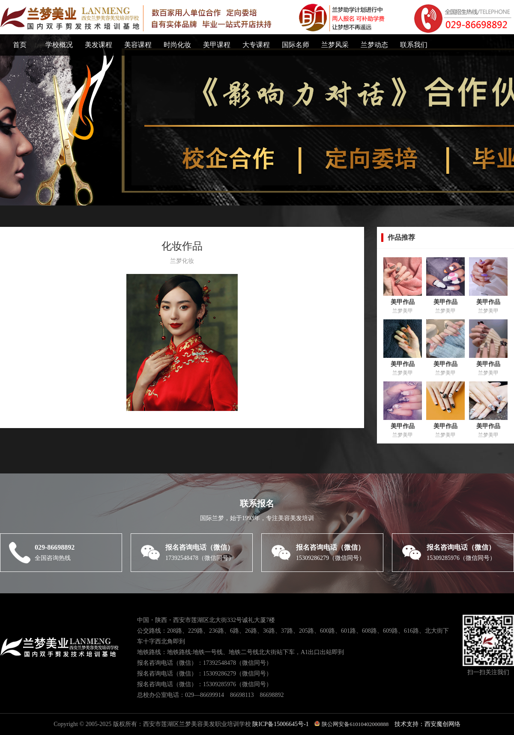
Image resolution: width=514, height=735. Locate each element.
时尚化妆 (177, 44)
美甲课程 (216, 44)
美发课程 (98, 44)
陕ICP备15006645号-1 (281, 724)
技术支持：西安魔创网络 (427, 724)
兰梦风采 (335, 44)
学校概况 (59, 44)
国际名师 (295, 44)
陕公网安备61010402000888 (351, 724)
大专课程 (256, 44)
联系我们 (413, 44)
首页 (20, 44)
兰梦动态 (374, 44)
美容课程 (138, 44)
